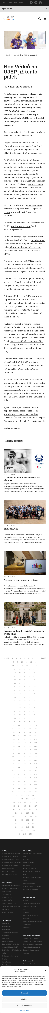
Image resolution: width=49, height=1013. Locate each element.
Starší (43, 658)
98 (29, 722)
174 (35, 774)
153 (30, 760)
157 (25, 764)
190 (14, 788)
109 (36, 729)
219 (19, 809)
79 (34, 708)
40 (15, 683)
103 (30, 725)
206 (27, 799)
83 (29, 711)
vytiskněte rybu (31, 264)
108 (30, 729)
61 (19, 697)
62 (24, 697)
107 (25, 729)
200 (16, 795)
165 (13, 771)
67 (25, 701)
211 (31, 802)
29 (34, 673)
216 (30, 806)
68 (29, 701)
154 (35, 760)
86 (20, 715)
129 (35, 743)
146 (19, 757)
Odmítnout (24, 999)
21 (20, 669)
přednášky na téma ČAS (15, 365)
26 (20, 673)
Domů (8, 55)
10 (22, 662)
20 (15, 669)
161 (19, 767)
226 (33, 813)
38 (29, 680)
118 (30, 736)
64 (34, 697)
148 (30, 757)
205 (22, 799)
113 (30, 732)
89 (34, 715)
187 (25, 785)
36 (20, 680)
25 (15, 673)
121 (19, 739)
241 (22, 827)
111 (19, 732)
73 (29, 704)
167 (25, 771)
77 (25, 708)
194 (36, 788)
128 (30, 743)
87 (25, 715)
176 (19, 778)
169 (36, 771)
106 (19, 729)
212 (36, 802)
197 (25, 792)
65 (15, 701)
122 (24, 739)
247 (33, 830)
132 (24, 746)
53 (29, 690)
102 (24, 725)
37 (25, 680)
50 (15, 690)
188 (30, 785)
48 (29, 687)
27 (25, 673)
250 (30, 834)
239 (33, 823)
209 (19, 802)
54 (34, 690)
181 (19, 781)
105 (13, 729)
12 (31, 662)
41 (19, 683)
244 (16, 830)
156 (19, 764)
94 (34, 718)
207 (33, 799)
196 (19, 792)
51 (20, 690)
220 (24, 809)
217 (36, 806)
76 (20, 708)
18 (31, 666)
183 (30, 781)
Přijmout (24, 993)
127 (25, 743)
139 (35, 750)
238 (27, 823)
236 (16, 823)
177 (25, 778)
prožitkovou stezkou (20, 226)
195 (13, 792)
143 (30, 753)
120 (14, 739)
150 (14, 760)
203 (33, 795)
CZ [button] (5, 3)
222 (36, 809)
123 (30, 739)
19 (36, 666)
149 (36, 757)
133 (30, 746)
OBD (10, 3)
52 (24, 690)
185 (14, 785)
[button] (45, 970)
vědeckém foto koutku (14, 327)
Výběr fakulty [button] (24, 9)
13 (35, 662)
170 (14, 774)
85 (15, 715)
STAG (21, 3)
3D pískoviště (10, 348)
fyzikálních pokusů (33, 268)
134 (35, 746)
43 (29, 683)
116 (19, 736)
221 (30, 809)
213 (14, 806)
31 (20, 676)
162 (24, 767)
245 (22, 830)
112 (25, 732)
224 (22, 813)
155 (14, 764)
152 (24, 760)
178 (30, 778)
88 (29, 715)
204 (16, 799)
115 (14, 736)
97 (25, 722)
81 (20, 711)
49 (35, 687)
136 (19, 750)
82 (24, 711)
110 (14, 732)
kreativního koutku (13, 331)
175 (14, 778)
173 (30, 774)
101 (19, 725)
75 (15, 708)
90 (15, 718)
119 (35, 736)
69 (35, 701)
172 (24, 774)
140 (14, 753)
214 (19, 806)
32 (24, 676)
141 (19, 753)
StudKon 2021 (11, 528)
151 (19, 760)
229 (24, 816)
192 (24, 788)
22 (24, 669)
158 (30, 764)
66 (20, 701)
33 (29, 676)
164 (36, 767)
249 (24, 834)
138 (30, 750)
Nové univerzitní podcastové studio (21, 580)
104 (36, 725)
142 (24, 753)
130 (14, 746)
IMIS (15, 3)
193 (30, 788)
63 (29, 697)
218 (13, 809)
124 (35, 739)
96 (20, 722)
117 (25, 736)
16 (22, 666)
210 (25, 802)
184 (35, 781)
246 (27, 830)
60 (15, 697)
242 (27, 827)
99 (35, 722)
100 (14, 725)
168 (30, 771)
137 (25, 750)
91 (19, 718)
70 (15, 704)
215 (25, 806)
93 (29, 718)
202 (27, 795)
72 (24, 704)
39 (34, 680)
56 (20, 694)
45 (15, 687)
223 (16, 813)
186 (19, 785)
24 (34, 669)
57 (25, 694)
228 (19, 816)
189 (35, 785)
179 (35, 778)
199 (36, 792)
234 (27, 820)
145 (13, 757)
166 (19, 771)
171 (19, 774)
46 (20, 687)
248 (19, 834)
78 (29, 708)
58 (29, 694)
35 (15, 680)
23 (29, 669)
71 (20, 704)
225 (27, 813)
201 (22, 795)
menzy (7, 212)
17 (27, 666)
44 (34, 683)
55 (15, 694)
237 (22, 823)
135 (14, 750)
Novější (6, 658)
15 (17, 666)
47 (25, 687)
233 (22, 820)
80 (15, 711)
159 (35, 764)
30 (15, 676)
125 (14, 743)
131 (19, 746)
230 (30, 816)
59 (34, 694)
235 (33, 820)
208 (13, 802)
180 (14, 781)
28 (29, 673)
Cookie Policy (24, 1010)
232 (16, 820)
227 (13, 816)
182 (24, 781)
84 (34, 711)
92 (24, 718)
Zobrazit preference (24, 1005)
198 (30, 792)
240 (16, 827)
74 (34, 704)
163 (30, 767)
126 (19, 743)
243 (33, 827)
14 (13, 666)
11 (26, 662)
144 (36, 753)
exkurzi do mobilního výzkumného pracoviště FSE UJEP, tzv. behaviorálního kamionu (21, 310)
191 (19, 788)
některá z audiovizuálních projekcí (25, 247)
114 (35, 732)
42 (24, 683)
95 (15, 722)
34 (34, 676)
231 (36, 816)
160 (14, 767)
